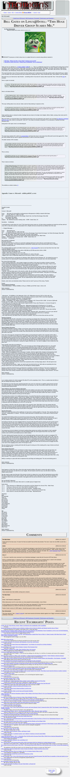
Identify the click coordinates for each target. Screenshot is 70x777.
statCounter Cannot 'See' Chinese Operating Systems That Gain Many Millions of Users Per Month (23, 668)
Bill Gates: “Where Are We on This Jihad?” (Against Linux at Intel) (20, 61)
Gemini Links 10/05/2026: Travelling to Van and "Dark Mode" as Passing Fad (18, 764)
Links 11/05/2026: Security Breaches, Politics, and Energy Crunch (15, 731)
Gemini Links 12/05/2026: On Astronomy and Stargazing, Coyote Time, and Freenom (20, 642)
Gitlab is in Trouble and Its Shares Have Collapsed (12, 652)
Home (5, 12)
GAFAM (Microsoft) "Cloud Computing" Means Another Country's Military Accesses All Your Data (23, 681)
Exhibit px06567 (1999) (23, 67)
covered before (24, 136)
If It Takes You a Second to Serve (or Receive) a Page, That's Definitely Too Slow (19, 697)
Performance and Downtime (47, 18)
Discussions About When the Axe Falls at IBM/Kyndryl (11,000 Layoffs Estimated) (19, 713)
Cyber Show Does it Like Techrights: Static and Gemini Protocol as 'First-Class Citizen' (20, 702)
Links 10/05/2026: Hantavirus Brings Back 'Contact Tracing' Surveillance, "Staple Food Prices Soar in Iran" (24, 749)
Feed (39, 12)
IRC (13, 12)
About (9, 12)
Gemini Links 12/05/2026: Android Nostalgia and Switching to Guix (16, 686)
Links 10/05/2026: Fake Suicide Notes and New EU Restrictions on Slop (17, 754)
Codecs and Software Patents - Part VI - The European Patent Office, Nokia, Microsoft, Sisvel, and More (24, 711)
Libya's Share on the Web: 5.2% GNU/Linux (11, 705)
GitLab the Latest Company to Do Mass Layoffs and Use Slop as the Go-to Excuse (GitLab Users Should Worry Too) (27, 663)
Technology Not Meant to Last (7, 666)
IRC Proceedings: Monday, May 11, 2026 (10, 678)
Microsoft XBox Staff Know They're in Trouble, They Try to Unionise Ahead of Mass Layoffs (21, 751)
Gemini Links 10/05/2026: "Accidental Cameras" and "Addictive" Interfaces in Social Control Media (23, 734)
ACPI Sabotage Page (55, 551)
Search (35, 12)
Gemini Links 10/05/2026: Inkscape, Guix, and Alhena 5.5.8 (14, 740)
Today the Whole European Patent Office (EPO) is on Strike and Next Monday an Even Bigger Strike (23, 721)
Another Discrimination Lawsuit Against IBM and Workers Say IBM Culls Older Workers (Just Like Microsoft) (25, 683)
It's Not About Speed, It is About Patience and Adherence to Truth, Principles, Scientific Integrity (22, 700)
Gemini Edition (18, 12)
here (63, 77)
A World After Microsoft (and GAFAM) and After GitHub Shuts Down (16, 716)
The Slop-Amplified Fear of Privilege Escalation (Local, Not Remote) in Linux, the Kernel (21, 661)
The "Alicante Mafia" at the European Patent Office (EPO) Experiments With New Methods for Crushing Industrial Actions (28, 742)
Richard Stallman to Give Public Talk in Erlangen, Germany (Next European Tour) (19, 647)
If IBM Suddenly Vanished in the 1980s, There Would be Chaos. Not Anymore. (18, 649)
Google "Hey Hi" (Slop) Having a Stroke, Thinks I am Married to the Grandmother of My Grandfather (23, 625)
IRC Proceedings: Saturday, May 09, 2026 (10, 761)
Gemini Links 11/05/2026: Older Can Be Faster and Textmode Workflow (17, 691)
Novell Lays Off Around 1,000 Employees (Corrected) (26, 18)
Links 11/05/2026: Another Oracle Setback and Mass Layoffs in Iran (16, 688)
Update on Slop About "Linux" (8, 673)
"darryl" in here (19, 613)
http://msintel (35, 248)
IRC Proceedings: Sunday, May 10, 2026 (10, 729)
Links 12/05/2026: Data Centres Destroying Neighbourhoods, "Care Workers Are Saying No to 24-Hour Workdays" (26, 644)
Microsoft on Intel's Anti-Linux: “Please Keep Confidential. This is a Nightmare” (23, 62)
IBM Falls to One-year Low (7, 639)
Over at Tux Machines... (6, 676)
